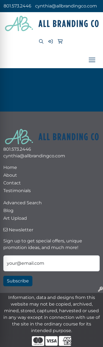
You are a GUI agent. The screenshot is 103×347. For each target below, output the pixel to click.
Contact (12, 183)
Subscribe (18, 281)
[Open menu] (92, 59)
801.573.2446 (17, 6)
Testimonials (17, 190)
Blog (8, 210)
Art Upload (15, 218)
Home (10, 167)
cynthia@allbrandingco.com (66, 6)
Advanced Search (22, 202)
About (10, 175)
